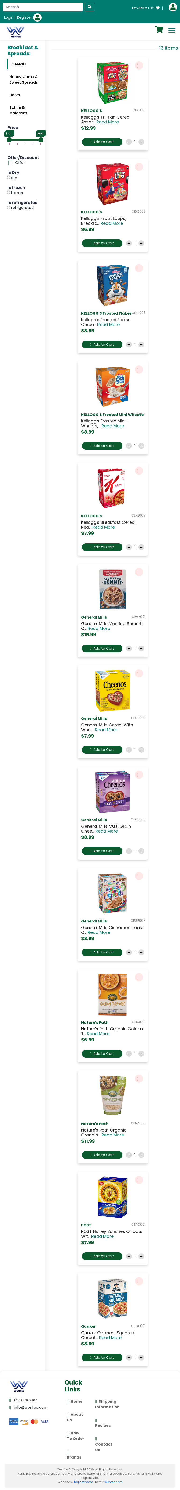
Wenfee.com (113, 1482)
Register (24, 17)
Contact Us (103, 1444)
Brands (74, 1454)
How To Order (75, 1435)
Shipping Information (107, 1403)
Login (8, 17)
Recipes (103, 1422)
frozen (17, 192)
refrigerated (22, 208)
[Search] (43, 7)
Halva (14, 95)
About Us (75, 1416)
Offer (20, 163)
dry (14, 177)
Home (74, 1401)
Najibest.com (83, 1482)
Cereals (18, 64)
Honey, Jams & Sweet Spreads (23, 79)
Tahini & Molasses (18, 110)
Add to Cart (102, 141)
